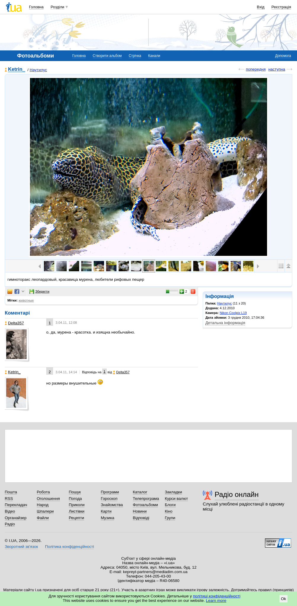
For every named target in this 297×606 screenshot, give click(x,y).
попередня (256, 69)
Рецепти (76, 518)
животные (26, 300)
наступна (276, 69)
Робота (43, 492)
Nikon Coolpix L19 (233, 313)
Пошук (75, 492)
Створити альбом (107, 56)
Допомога (283, 56)
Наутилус (38, 70)
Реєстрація (281, 7)
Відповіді (141, 518)
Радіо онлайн (237, 494)
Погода (75, 498)
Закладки (173, 492)
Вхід (261, 7)
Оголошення (48, 498)
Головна (36, 7)
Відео (10, 511)
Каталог (140, 492)
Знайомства (112, 505)
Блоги (170, 505)
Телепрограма (146, 498)
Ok (283, 599)
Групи (170, 518)
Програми (110, 492)
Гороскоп (109, 498)
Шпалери (45, 511)
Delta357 (14, 323)
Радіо (10, 524)
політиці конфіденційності (216, 596)
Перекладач (16, 505)
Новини (140, 511)
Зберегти (39, 291)
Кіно (169, 511)
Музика (107, 518)
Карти (106, 511)
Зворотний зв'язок (21, 546)
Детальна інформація (225, 322)
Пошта (11, 492)
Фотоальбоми (145, 505)
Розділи (57, 7)
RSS (9, 498)
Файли (43, 518)
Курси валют (176, 498)
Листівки (76, 511)
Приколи (76, 505)
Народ (43, 505)
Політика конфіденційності (69, 546)
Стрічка (135, 56)
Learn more (216, 600)
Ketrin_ (16, 69)
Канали (154, 56)
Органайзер (15, 518)
